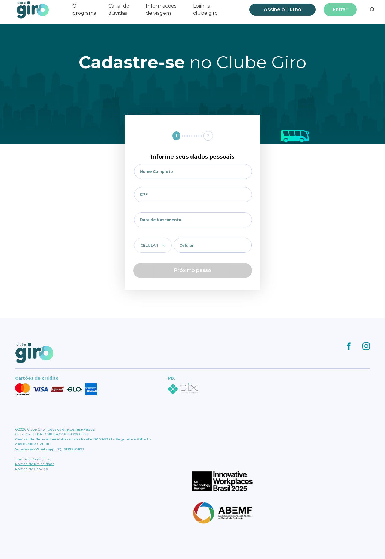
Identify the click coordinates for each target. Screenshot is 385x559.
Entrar (340, 9)
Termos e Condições (32, 459)
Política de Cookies (31, 469)
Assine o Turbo (282, 9)
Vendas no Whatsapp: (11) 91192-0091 (49, 449)
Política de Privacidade (34, 464)
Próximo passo (192, 270)
